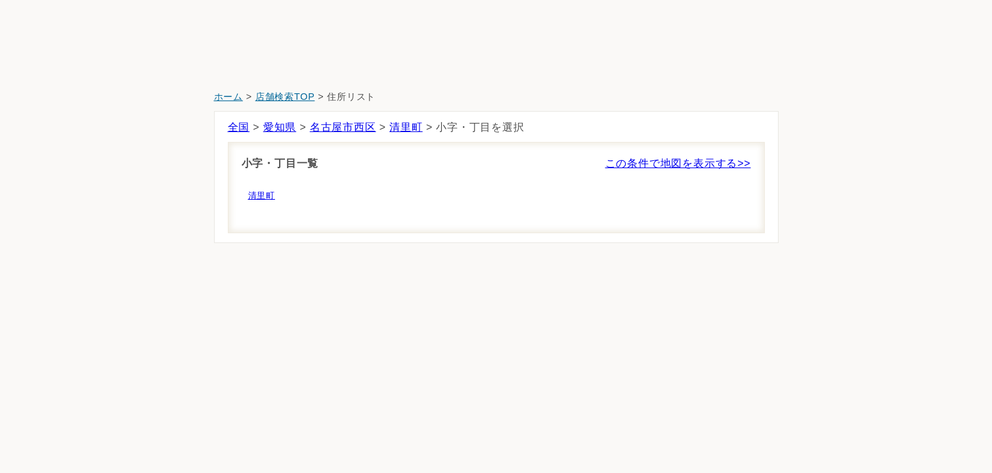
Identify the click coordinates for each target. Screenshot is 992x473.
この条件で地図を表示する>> (678, 163)
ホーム (228, 96)
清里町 (405, 127)
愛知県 (279, 127)
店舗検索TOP (285, 96)
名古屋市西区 (343, 127)
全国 (239, 127)
